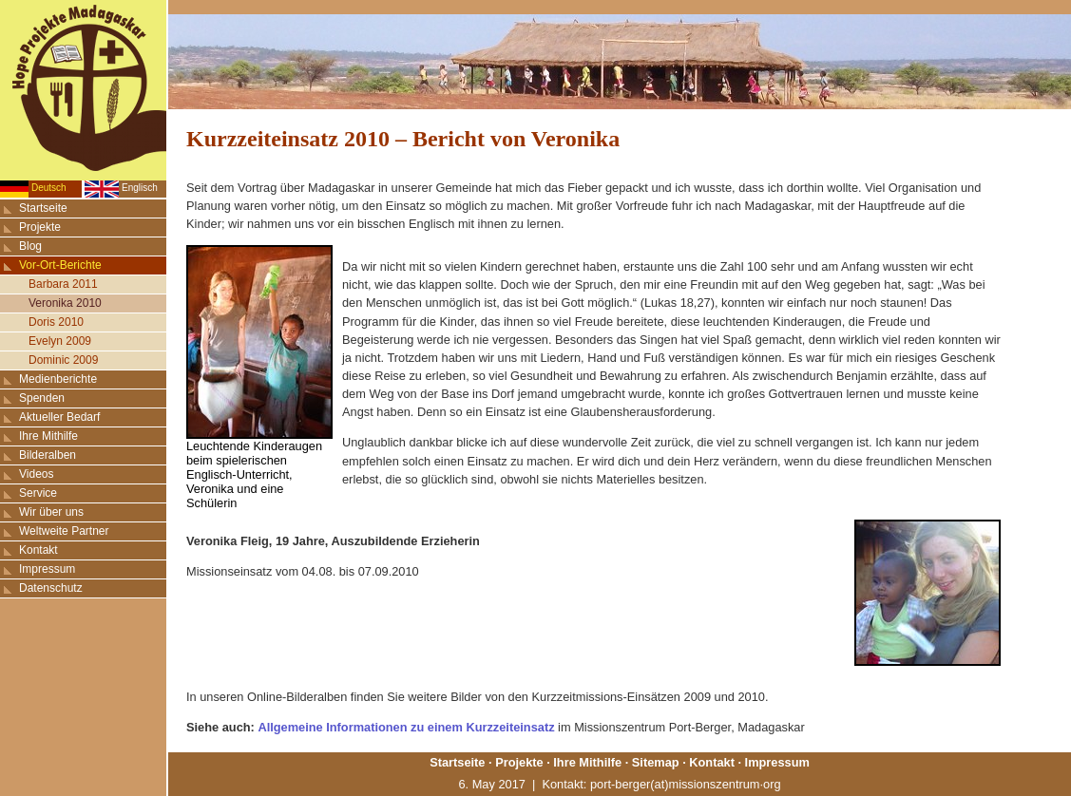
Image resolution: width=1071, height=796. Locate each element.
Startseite (43, 208)
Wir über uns (51, 512)
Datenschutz (51, 588)
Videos (36, 474)
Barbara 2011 (63, 284)
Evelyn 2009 (60, 341)
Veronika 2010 (65, 303)
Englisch (140, 187)
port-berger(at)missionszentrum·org (685, 784)
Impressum (47, 569)
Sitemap (655, 762)
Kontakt (38, 550)
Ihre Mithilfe (48, 436)
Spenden (42, 398)
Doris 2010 (56, 322)
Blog (30, 246)
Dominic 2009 (63, 360)
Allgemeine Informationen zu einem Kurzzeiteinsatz (406, 727)
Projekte (40, 227)
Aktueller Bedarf (59, 417)
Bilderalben (47, 455)
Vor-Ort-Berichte (60, 265)
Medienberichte (58, 379)
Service (38, 493)
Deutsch (49, 187)
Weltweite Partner (63, 531)
